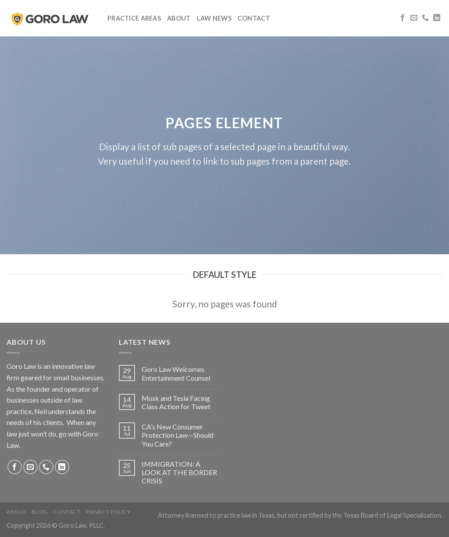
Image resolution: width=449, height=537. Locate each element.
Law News (214, 18)
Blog (39, 511)
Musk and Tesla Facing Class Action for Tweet (176, 402)
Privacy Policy (108, 511)
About (178, 18)
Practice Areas (134, 18)
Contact (254, 18)
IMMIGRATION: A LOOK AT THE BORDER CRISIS (179, 472)
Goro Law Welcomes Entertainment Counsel (176, 373)
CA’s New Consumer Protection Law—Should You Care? (178, 434)
